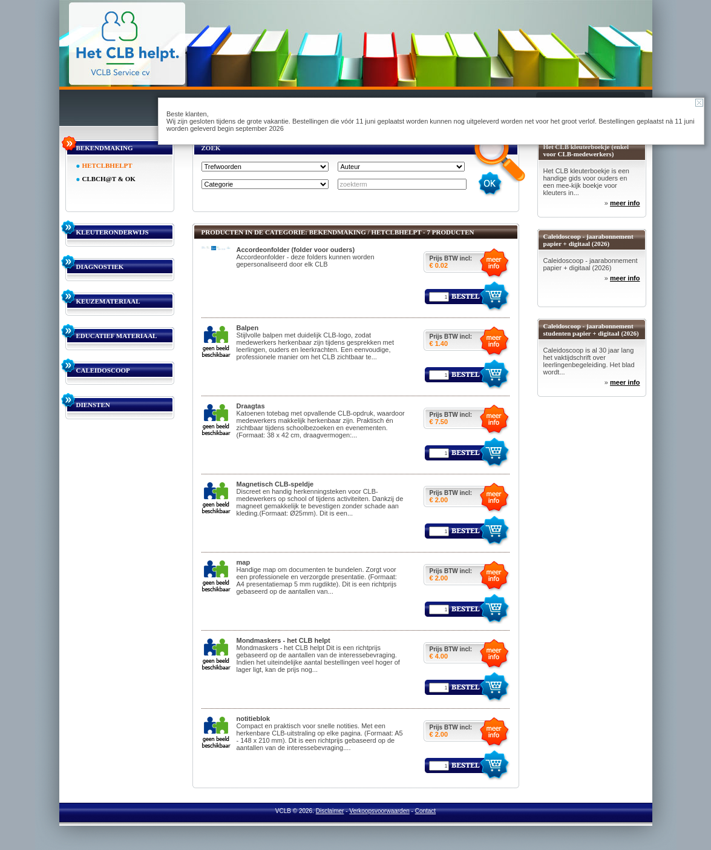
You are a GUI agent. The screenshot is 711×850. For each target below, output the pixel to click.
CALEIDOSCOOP (103, 370)
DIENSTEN (93, 404)
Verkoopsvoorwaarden (379, 811)
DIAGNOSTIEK (100, 266)
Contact (425, 811)
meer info (625, 203)
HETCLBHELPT (107, 165)
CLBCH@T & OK (109, 178)
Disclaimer (330, 811)
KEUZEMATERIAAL (108, 301)
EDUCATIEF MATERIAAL (116, 335)
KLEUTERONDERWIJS (112, 232)
